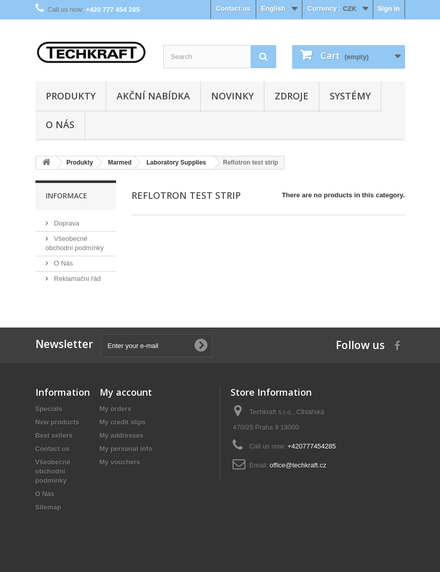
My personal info (126, 449)
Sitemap (48, 507)
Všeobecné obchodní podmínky (53, 471)
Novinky (232, 96)
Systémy (350, 96)
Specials (49, 409)
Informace (66, 195)
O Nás (60, 124)
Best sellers (54, 435)
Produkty (70, 96)
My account (126, 392)
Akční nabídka (153, 96)
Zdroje (292, 96)
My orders (115, 409)
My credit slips (123, 422)
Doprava (66, 223)
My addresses (122, 435)
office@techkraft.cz (298, 465)
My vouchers (120, 462)
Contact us (233, 8)
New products (57, 422)
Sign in (388, 8)
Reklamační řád (76, 278)
